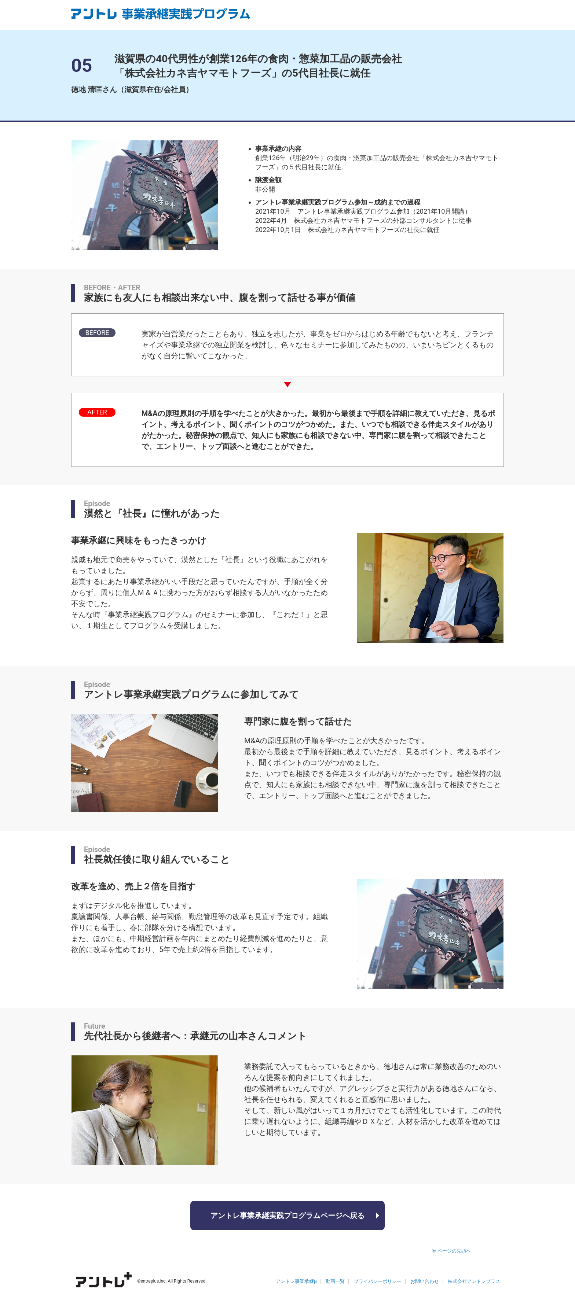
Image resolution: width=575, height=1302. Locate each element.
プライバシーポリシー (378, 1281)
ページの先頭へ (454, 1251)
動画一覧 (335, 1281)
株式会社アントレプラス (474, 1281)
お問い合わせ (424, 1281)
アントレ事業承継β (296, 1281)
